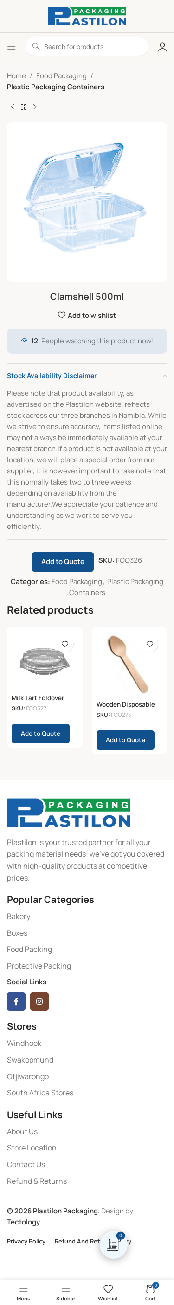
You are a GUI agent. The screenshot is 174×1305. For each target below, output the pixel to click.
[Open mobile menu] (11, 46)
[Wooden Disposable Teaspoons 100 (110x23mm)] (130, 664)
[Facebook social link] (16, 1001)
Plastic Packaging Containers (55, 87)
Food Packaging (61, 76)
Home (16, 76)
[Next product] (34, 107)
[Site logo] (87, 15)
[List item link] (87, 917)
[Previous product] (12, 107)
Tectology (23, 1222)
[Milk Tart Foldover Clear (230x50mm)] (45, 660)
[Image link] (68, 812)
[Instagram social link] (39, 1001)
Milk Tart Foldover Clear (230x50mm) (40, 701)
